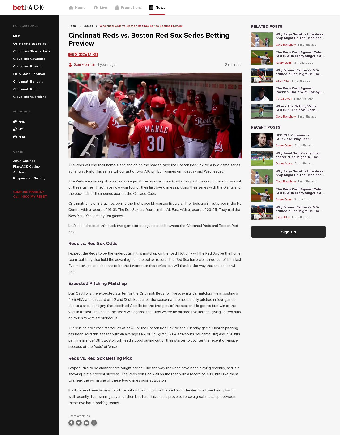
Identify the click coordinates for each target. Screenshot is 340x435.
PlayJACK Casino (26, 166)
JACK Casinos (24, 161)
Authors (19, 172)
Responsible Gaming (29, 178)
